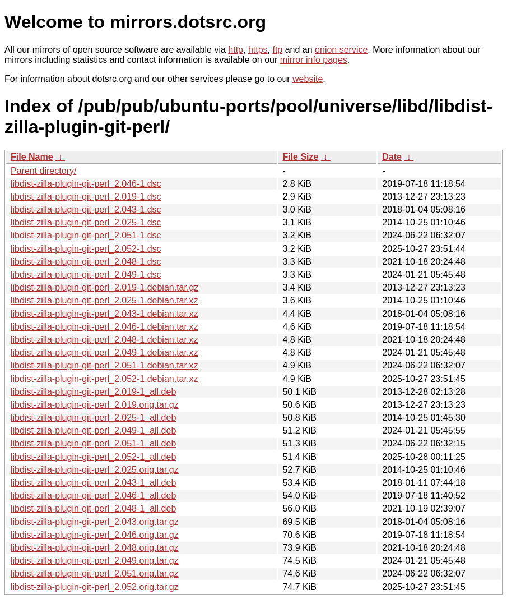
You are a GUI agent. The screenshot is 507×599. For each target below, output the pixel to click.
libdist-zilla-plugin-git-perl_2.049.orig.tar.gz (95, 560)
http (235, 49)
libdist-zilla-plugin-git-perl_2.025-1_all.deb (93, 417)
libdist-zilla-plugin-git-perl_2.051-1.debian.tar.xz (104, 365)
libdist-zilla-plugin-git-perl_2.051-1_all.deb (93, 443)
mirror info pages (313, 59)
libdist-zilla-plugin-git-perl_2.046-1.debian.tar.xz (104, 326)
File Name (32, 157)
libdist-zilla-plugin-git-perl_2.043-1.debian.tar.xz (104, 314)
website (307, 79)
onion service (341, 49)
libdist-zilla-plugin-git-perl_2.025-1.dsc (86, 222)
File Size (300, 157)
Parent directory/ (43, 171)
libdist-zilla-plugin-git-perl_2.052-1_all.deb (93, 457)
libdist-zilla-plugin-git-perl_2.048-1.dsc (86, 261)
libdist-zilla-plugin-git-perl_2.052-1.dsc (86, 249)
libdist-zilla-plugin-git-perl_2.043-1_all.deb (93, 482)
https (258, 49)
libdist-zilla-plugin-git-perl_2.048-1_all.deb (93, 508)
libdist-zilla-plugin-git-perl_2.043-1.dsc (86, 209)
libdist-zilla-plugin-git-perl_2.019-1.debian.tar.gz (104, 287)
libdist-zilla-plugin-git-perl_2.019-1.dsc (86, 196)
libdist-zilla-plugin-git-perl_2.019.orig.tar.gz (95, 404)
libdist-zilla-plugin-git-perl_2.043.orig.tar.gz (95, 522)
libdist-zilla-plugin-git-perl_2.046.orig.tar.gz (95, 535)
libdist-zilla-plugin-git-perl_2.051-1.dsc (86, 235)
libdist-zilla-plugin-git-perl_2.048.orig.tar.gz (95, 547)
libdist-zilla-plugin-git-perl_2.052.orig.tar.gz (95, 587)
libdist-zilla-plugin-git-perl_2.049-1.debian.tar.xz (104, 352)
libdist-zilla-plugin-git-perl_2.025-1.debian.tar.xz (104, 300)
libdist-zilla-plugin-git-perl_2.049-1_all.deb (93, 430)
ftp (277, 49)
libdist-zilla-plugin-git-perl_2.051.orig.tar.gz (95, 573)
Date (392, 157)
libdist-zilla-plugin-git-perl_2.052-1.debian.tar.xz (104, 379)
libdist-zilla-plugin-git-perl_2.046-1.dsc (86, 183)
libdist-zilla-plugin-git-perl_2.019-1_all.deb (93, 392)
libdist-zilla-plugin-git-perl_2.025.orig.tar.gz (95, 469)
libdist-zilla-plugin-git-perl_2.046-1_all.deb (93, 495)
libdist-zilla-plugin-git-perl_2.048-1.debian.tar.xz (104, 339)
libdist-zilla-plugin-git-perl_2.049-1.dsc (86, 274)
